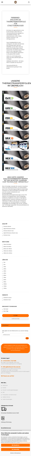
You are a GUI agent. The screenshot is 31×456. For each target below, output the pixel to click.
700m (4, 277)
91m (3, 264)
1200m (4, 288)
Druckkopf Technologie (9, 306)
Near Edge (5, 311)
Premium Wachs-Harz (8, 231)
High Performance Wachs (8, 228)
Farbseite (5, 295)
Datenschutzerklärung (25, 442)
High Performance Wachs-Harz (10, 233)
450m (4, 273)
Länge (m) (5, 259)
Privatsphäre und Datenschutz (9, 394)
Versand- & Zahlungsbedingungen (10, 390)
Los (27, 338)
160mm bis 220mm (7, 253)
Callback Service (6, 397)
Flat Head (5, 309)
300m (4, 269)
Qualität (4, 224)
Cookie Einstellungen (7, 399)
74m (3, 262)
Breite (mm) (5, 241)
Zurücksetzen (15, 318)
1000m (4, 284)
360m (4, 271)
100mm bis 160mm (7, 251)
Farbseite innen (6, 300)
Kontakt (4, 387)
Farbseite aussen (6, 297)
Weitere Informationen (15, 453)
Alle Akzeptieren (15, 445)
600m (4, 275)
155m (4, 266)
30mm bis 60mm (6, 244)
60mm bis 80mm (6, 246)
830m (4, 279)
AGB (3, 392)
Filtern (15, 315)
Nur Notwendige (15, 449)
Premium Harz (6, 235)
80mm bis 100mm (7, 249)
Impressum (5, 385)
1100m (4, 286)
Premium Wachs (6, 226)
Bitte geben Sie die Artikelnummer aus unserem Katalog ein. (15, 331)
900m (4, 282)
